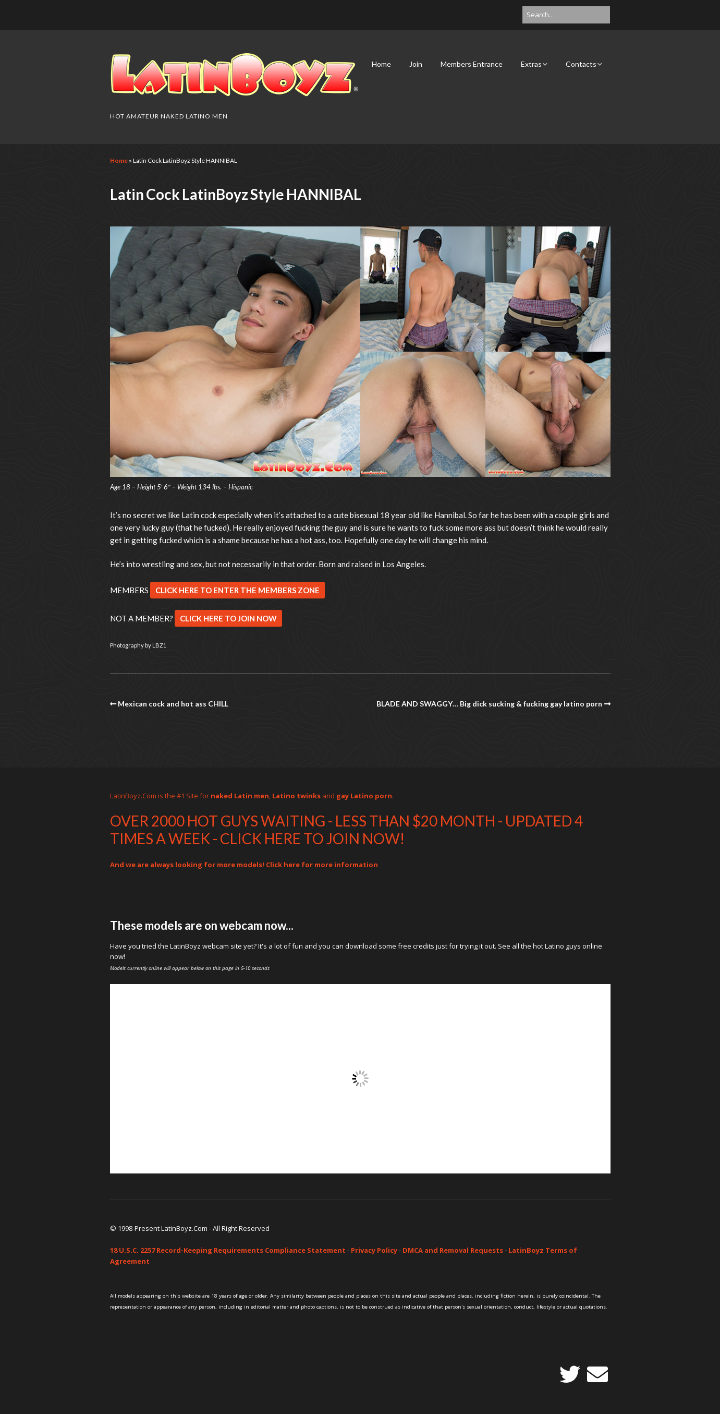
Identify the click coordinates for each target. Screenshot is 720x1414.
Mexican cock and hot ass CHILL (173, 703)
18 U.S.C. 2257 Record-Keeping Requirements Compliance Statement (228, 1250)
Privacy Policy (374, 1250)
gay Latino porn (364, 795)
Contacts (581, 63)
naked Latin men (240, 795)
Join (415, 63)
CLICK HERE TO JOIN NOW (228, 618)
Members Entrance (472, 63)
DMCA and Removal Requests (452, 1250)
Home (381, 63)
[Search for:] (566, 15)
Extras (531, 63)
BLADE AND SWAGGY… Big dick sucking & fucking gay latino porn (489, 703)
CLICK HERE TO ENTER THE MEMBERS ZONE (237, 590)
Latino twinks (296, 795)
